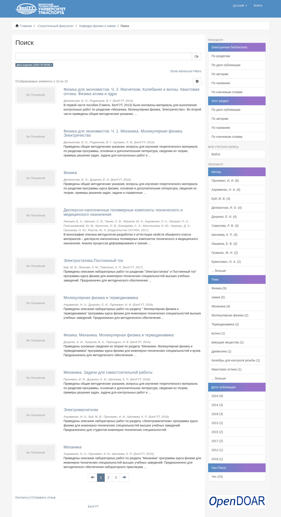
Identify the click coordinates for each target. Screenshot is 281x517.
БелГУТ (93, 506)
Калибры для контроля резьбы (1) (236, 360)
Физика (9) (219, 288)
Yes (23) (217, 476)
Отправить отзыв (43, 497)
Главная (26, 26)
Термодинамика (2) (225, 324)
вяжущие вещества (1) (228, 342)
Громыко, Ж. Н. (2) (225, 252)
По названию (221, 83)
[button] (240, 5)
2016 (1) (217, 459)
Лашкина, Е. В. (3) (224, 243)
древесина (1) (221, 351)
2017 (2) (217, 441)
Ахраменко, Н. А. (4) (226, 189)
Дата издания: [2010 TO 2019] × (34, 64)
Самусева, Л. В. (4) (225, 225)
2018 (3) (217, 414)
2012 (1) (217, 450)
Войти (216, 154)
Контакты (22, 497)
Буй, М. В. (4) (221, 198)
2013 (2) (217, 423)
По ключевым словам (227, 92)
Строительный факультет (56, 26)
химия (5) (218, 297)
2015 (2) (217, 432)
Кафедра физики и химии (97, 26)
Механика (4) (221, 306)
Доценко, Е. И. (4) (224, 216)
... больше (219, 270)
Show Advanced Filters (185, 71)
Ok (197, 56)
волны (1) (218, 333)
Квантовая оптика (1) (226, 369)
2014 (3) (217, 405)
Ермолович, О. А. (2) (226, 261)
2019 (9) (217, 396)
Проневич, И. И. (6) (225, 180)
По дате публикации (226, 65)
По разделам (221, 56)
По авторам (220, 74)
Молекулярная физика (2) (230, 315)
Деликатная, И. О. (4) (227, 207)
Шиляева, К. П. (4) (225, 234)
